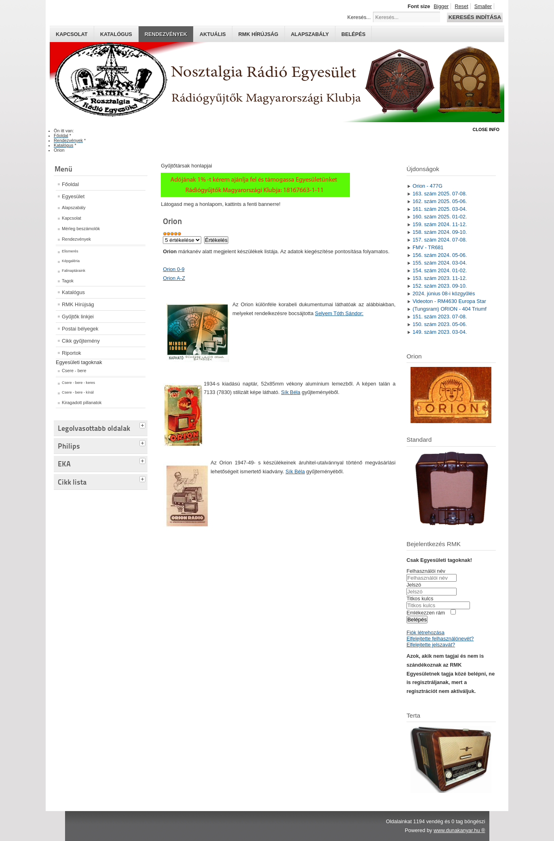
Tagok (68, 280)
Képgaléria (71, 261)
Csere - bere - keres (78, 383)
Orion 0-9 (173, 269)
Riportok (71, 353)
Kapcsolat (72, 34)
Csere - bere (74, 370)
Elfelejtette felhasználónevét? (440, 639)
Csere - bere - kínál (78, 392)
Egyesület (73, 196)
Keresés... (359, 17)
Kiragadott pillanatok (82, 402)
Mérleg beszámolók (81, 228)
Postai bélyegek (80, 329)
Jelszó (414, 585)
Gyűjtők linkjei (78, 317)
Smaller (483, 6)
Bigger (441, 6)
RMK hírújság (258, 34)
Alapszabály (310, 34)
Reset (461, 6)
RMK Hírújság (78, 304)
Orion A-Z (174, 278)
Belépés (353, 34)
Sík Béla (291, 392)
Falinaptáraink (73, 271)
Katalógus (116, 34)
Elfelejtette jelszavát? (431, 645)
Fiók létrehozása (425, 632)
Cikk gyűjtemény (81, 341)
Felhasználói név (426, 571)
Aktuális (213, 34)
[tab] (143, 424)
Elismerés (70, 251)
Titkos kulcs (420, 598)
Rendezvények (166, 34)
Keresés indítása (475, 17)
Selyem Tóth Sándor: (339, 313)
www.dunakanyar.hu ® (459, 830)
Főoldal (70, 184)
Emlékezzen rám (426, 613)
